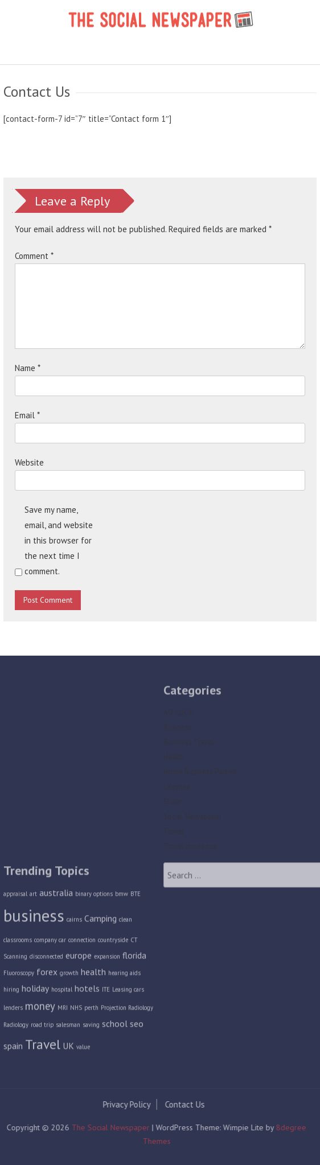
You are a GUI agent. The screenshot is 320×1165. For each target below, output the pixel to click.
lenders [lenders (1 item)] (13, 1010)
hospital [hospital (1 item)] (61, 991)
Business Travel (188, 744)
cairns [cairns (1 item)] (74, 922)
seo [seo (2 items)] (136, 1026)
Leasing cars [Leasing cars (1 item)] (128, 991)
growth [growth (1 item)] (69, 975)
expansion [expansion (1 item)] (107, 958)
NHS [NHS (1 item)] (76, 1010)
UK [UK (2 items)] (68, 1047)
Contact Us (182, 1104)
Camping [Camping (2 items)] (100, 921)
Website (29, 462)
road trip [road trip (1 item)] (42, 1027)
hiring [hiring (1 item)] (11, 991)
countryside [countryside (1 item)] (113, 942)
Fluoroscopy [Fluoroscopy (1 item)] (18, 975)
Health (173, 759)
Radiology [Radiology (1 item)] (15, 1027)
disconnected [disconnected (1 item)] (46, 958)
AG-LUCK (178, 714)
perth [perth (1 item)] (91, 1010)
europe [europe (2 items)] (78, 957)
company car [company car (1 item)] (50, 942)
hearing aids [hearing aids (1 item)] (124, 975)
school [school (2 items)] (115, 1026)
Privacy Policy (124, 1104)
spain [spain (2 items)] (13, 1047)
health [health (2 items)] (93, 973)
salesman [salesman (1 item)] (68, 1027)
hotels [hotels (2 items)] (87, 990)
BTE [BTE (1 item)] (135, 896)
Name (27, 368)
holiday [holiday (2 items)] (35, 990)
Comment (34, 255)
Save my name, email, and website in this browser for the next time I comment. (58, 540)
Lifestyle (176, 789)
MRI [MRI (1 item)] (63, 1010)
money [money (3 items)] (40, 1008)
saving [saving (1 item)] (91, 1027)
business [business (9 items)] (33, 918)
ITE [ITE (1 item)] (106, 991)
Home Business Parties (199, 774)
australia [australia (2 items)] (56, 894)
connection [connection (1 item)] (82, 942)
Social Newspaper (192, 819)
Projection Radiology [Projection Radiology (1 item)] (127, 1010)
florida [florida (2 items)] (134, 957)
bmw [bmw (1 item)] (121, 896)
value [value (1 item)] (83, 1049)
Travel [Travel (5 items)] (42, 1046)
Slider (172, 804)
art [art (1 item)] (33, 896)
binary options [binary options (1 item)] (94, 896)
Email (27, 415)
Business (177, 729)
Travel (173, 833)
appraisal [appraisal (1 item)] (15, 896)
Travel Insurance (189, 849)
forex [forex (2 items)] (47, 973)
